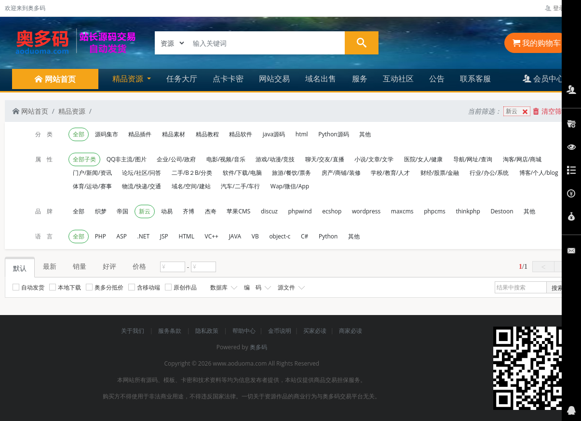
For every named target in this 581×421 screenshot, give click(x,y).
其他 (365, 134)
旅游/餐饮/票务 (291, 173)
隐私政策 (207, 331)
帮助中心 (244, 331)
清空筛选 (550, 111)
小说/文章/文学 (373, 159)
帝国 (122, 211)
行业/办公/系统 (489, 173)
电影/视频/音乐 (225, 159)
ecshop (331, 211)
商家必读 (350, 331)
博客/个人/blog (538, 173)
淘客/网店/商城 (522, 159)
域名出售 (320, 78)
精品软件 (240, 134)
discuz (269, 211)
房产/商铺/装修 (341, 173)
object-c (279, 236)
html (302, 134)
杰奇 (210, 211)
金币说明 (279, 331)
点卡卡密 (228, 78)
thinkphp (468, 211)
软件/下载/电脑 (242, 173)
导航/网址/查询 (472, 159)
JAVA (235, 236)
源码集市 (106, 134)
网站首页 (30, 111)
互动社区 (398, 78)
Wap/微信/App (289, 186)
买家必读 (314, 331)
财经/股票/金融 (439, 173)
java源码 (274, 134)
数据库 (222, 287)
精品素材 (173, 134)
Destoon (501, 211)
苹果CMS (238, 211)
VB (255, 236)
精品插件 (139, 134)
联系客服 (475, 78)
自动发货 (28, 287)
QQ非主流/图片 (127, 159)
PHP (100, 236)
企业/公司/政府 (176, 159)
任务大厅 (181, 78)
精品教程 (207, 134)
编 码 (256, 287)
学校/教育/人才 (390, 173)
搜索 (557, 288)
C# (304, 236)
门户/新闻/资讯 (92, 173)
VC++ (211, 236)
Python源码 (333, 134)
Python (328, 236)
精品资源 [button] (128, 78)
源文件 (290, 287)
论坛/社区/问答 (141, 173)
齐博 (188, 211)
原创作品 (181, 287)
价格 (139, 266)
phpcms (435, 211)
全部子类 (84, 159)
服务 (359, 78)
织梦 (101, 211)
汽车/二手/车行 (240, 186)
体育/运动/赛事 (92, 186)
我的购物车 (537, 43)
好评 (109, 266)
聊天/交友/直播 (324, 159)
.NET (143, 236)
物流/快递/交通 (141, 186)
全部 (78, 134)
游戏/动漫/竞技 (275, 159)
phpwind (300, 211)
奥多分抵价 (104, 287)
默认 (20, 268)
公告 (437, 78)
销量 (79, 266)
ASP (122, 236)
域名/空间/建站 (191, 186)
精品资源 (71, 111)
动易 (167, 211)
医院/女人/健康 (423, 159)
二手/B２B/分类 (192, 173)
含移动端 (144, 287)
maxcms (402, 211)
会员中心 (543, 78)
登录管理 (560, 8)
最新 (49, 266)
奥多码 (258, 347)
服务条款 (170, 331)
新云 (518, 111)
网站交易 (274, 78)
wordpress (366, 211)
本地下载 (65, 287)
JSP (164, 236)
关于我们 (133, 331)
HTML (186, 236)
